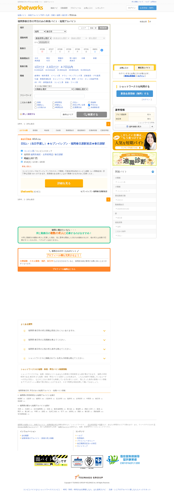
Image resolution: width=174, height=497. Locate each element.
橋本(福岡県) (58, 409)
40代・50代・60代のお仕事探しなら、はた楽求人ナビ (84, 490)
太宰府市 (79, 398)
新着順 (35, 130)
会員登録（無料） (147, 8)
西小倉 (69, 409)
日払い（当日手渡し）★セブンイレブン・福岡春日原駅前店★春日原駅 (63, 143)
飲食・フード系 (71, 82)
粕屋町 (20, 398)
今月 (48, 61)
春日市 (97, 398)
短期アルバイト (64, 427)
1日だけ (39, 66)
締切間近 (58, 102)
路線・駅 (93, 28)
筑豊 (101, 424)
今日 (36, 58)
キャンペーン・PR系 (61, 79)
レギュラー (100, 8)
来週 (95, 58)
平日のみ (94, 105)
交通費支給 (77, 107)
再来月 (72, 61)
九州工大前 (53, 411)
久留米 (27, 409)
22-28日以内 (62, 70)
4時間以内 (59, 107)
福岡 (119, 227)
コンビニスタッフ (123, 191)
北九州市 (59, 398)
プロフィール (75, 8)
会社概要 (25, 436)
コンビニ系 (58, 82)
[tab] (124, 67)
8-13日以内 (38, 70)
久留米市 (49, 398)
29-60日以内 (74, 70)
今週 (83, 58)
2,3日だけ (52, 66)
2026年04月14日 (123, 209)
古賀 (48, 409)
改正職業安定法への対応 (86, 443)
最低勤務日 (81, 130)
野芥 (19, 411)
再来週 (37, 61)
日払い (75, 102)
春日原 (87, 411)
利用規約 (80, 438)
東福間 (78, 409)
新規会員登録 (129, 76)
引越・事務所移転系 (42, 79)
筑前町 (20, 401)
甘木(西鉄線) (22, 414)
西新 (79, 411)
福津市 (69, 398)
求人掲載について (137, 1)
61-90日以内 (85, 70)
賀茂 (98, 409)
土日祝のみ (41, 107)
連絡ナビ (54, 8)
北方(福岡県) (38, 409)
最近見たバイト (144, 68)
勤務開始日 (70, 130)
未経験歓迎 (95, 107)
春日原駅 (59, 154)
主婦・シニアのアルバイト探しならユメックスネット (130, 490)
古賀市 (28, 398)
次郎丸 (71, 411)
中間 (36, 411)
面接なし (40, 105)
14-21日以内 (50, 70)
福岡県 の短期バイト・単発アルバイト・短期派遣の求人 (38, 424)
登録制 (93, 102)
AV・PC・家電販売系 (43, 82)
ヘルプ (79, 436)
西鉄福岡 (97, 411)
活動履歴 (63, 8)
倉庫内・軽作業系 (41, 76)
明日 (48, 58)
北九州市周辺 (92, 424)
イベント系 (55, 76)
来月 (60, 61)
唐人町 (27, 411)
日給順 (58, 130)
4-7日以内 (67, 66)
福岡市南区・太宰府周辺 (42, 154)
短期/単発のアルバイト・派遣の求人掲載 (38, 438)
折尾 (43, 411)
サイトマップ (82, 446)
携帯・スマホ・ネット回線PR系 (85, 79)
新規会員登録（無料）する (135, 93)
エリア (83, 28)
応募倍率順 (105, 130)
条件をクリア (68, 114)
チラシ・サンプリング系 (72, 76)
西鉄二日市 (89, 409)
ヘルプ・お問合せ (150, 1)
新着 (39, 102)
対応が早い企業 (79, 105)
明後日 (60, 58)
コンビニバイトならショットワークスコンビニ (41, 490)
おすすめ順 (24, 130)
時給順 (46, 130)
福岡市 (38, 398)
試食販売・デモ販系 (92, 76)
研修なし (58, 105)
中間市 (88, 398)
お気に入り (88, 8)
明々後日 (73, 58)
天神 (19, 409)
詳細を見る (64, 183)
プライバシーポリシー (86, 441)
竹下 (62, 411)
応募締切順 (93, 130)
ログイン (132, 8)
